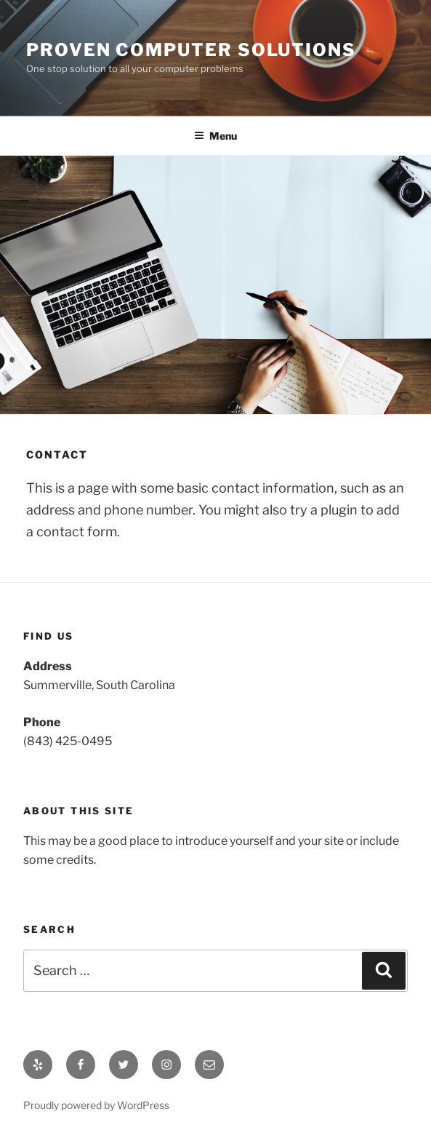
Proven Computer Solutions (191, 49)
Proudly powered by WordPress (96, 1105)
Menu (215, 136)
